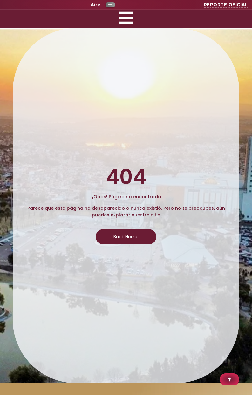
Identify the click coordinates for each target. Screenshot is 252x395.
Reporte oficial (226, 4)
